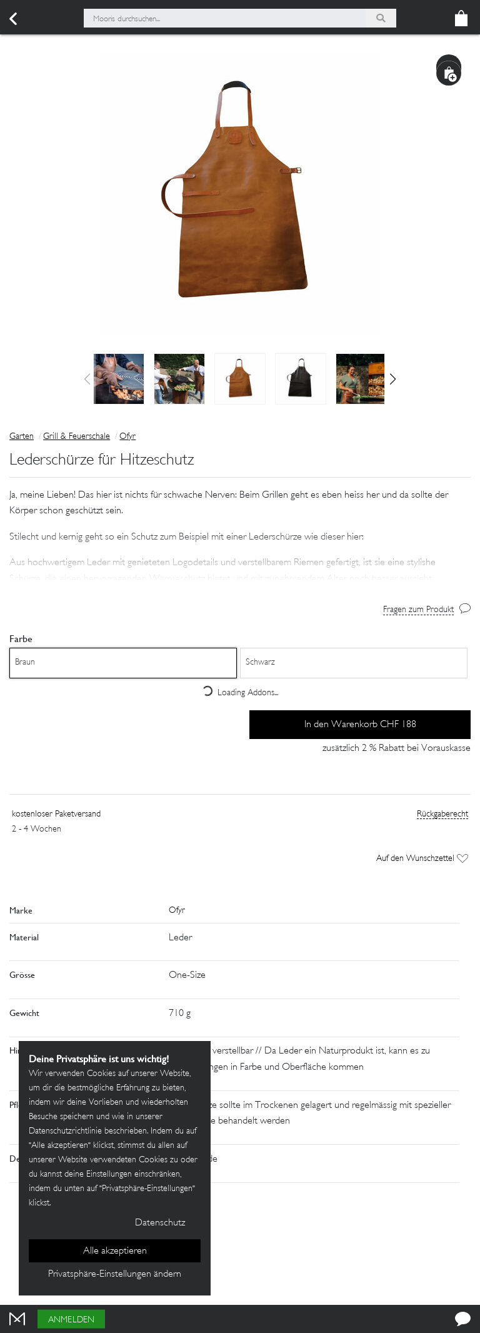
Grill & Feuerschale (76, 437)
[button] (392, 379)
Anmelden (71, 1320)
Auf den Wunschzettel (422, 859)
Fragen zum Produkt (418, 610)
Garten (21, 437)
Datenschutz (160, 1223)
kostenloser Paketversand (56, 814)
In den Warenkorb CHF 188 (360, 725)
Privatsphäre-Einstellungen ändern (114, 1274)
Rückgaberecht (442, 814)
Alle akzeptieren (115, 1251)
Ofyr (127, 437)
